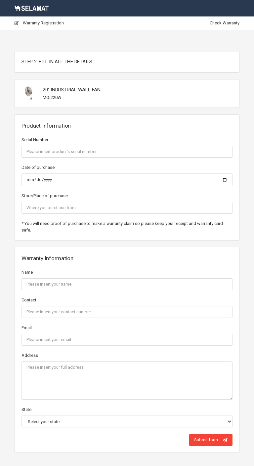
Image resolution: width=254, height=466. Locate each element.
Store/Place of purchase (44, 195)
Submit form (211, 440)
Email (26, 327)
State (26, 409)
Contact (28, 299)
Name (27, 272)
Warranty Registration (39, 22)
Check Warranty (224, 22)
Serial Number (34, 139)
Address (29, 355)
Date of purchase (38, 167)
